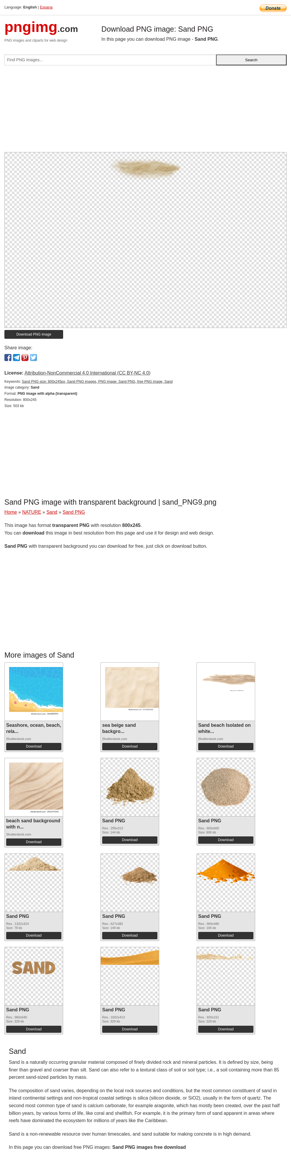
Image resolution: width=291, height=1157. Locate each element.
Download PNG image (33, 334)
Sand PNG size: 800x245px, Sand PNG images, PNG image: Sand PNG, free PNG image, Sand (97, 382)
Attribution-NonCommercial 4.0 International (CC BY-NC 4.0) (87, 372)
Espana (46, 7)
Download (33, 746)
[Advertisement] (145, 111)
